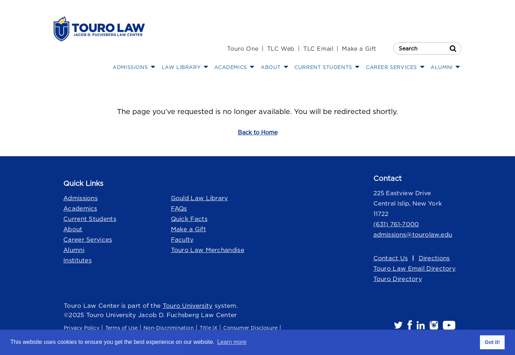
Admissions (80, 198)
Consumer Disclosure (250, 327)
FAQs (179, 208)
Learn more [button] (231, 342)
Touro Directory (397, 279)
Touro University (188, 305)
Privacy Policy (81, 327)
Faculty (182, 239)
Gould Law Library (199, 198)
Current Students (89, 219)
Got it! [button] (492, 342)
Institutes (77, 260)
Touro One (242, 48)
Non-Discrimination (168, 327)
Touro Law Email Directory (414, 268)
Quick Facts (189, 219)
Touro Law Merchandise (207, 250)
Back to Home (258, 132)
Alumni (73, 250)
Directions (434, 258)
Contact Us (390, 258)
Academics (80, 208)
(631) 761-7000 (396, 224)
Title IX (209, 327)
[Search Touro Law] (427, 48)
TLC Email (318, 48)
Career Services (87, 239)
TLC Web (281, 48)
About (73, 229)
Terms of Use (121, 327)
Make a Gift (359, 48)
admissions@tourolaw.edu (412, 234)
